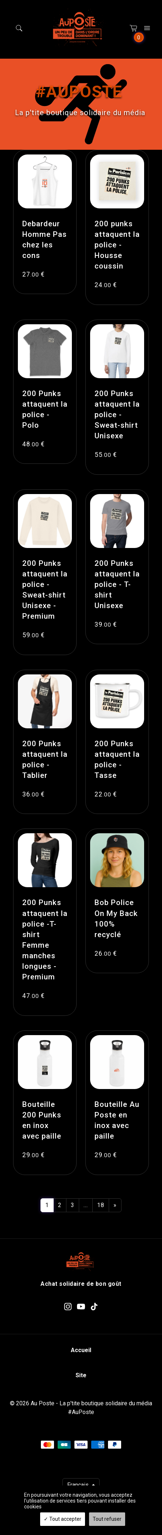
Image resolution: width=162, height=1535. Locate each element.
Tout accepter (62, 1519)
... (86, 1205)
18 (100, 1205)
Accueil (81, 1350)
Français (78, 1484)
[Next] (115, 1205)
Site (81, 1375)
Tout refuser (107, 1519)
